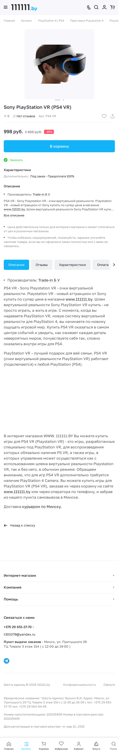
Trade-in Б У (41, 194)
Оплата (103, 265)
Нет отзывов (24, 116)
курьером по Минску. (42, 506)
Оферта (109, 684)
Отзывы (42, 265)
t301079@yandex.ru (19, 634)
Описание (16, 265)
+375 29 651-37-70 (18, 627)
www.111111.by (14, 209)
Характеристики (72, 265)
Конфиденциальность (79, 684)
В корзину (59, 146)
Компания (12, 587)
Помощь (11, 599)
